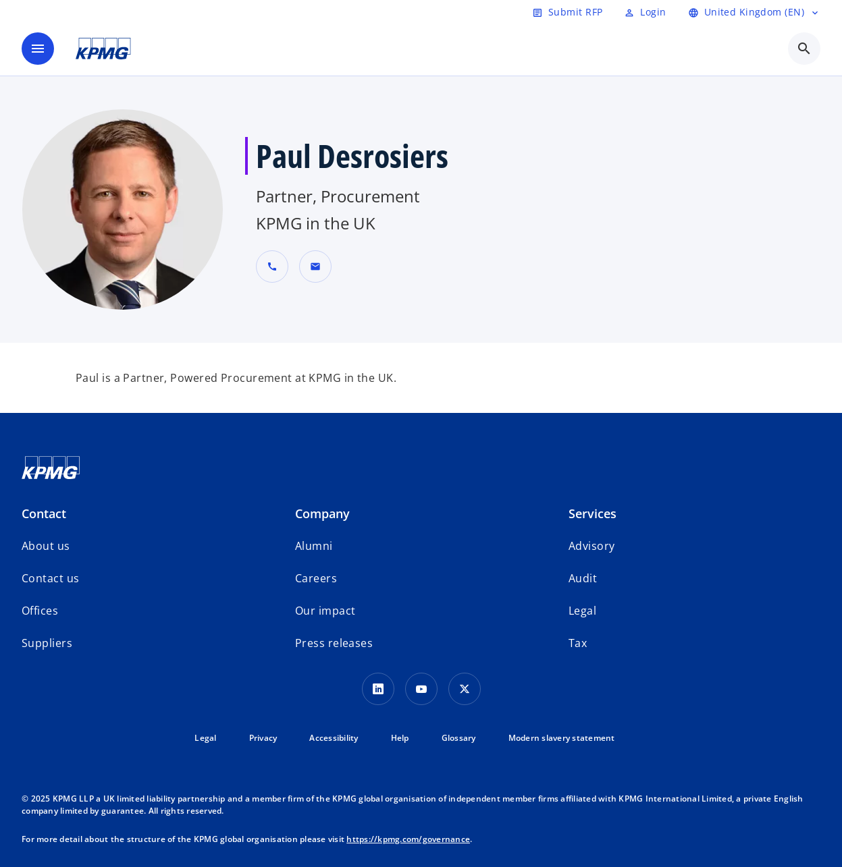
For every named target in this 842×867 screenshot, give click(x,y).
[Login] (645, 12)
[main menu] (38, 48)
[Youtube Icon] (421, 689)
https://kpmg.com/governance (408, 839)
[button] (315, 266)
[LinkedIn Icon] (378, 689)
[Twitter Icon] (464, 689)
